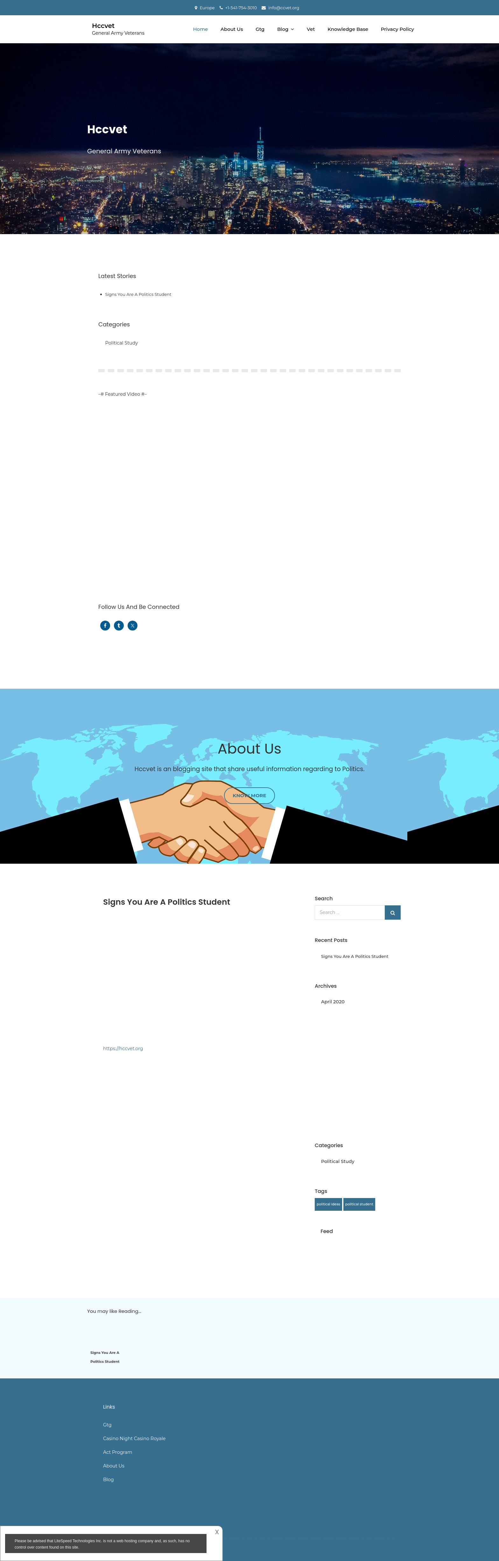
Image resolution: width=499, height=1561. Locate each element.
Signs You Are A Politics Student (138, 294)
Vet (311, 29)
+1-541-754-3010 (241, 7)
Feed (326, 1231)
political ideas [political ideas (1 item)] (328, 1204)
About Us (232, 29)
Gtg (260, 29)
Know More (249, 795)
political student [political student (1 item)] (359, 1204)
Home (200, 29)
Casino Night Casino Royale (134, 1438)
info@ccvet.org (283, 7)
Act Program (117, 1452)
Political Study (121, 343)
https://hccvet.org (123, 1048)
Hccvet (103, 26)
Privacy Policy (397, 29)
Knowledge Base (347, 29)
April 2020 (333, 1002)
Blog (282, 29)
